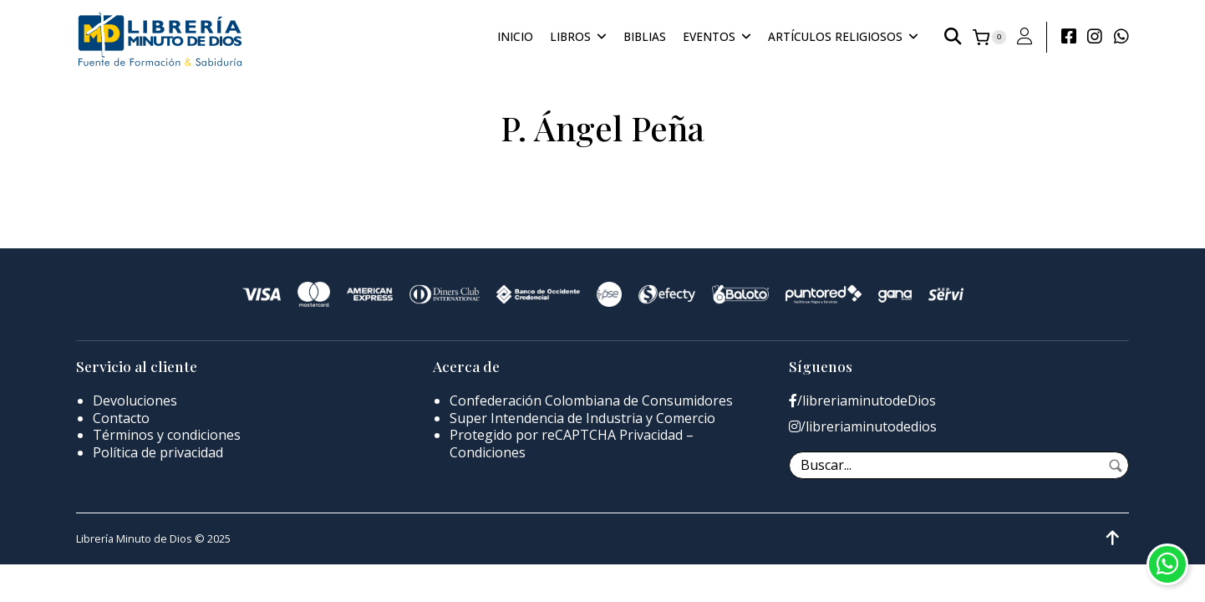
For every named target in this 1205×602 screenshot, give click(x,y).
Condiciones (488, 452)
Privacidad (651, 435)
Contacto (121, 418)
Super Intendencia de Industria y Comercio (582, 418)
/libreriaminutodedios (863, 427)
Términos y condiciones (167, 435)
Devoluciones (135, 400)
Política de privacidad (158, 452)
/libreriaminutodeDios (862, 401)
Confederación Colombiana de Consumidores (591, 400)
